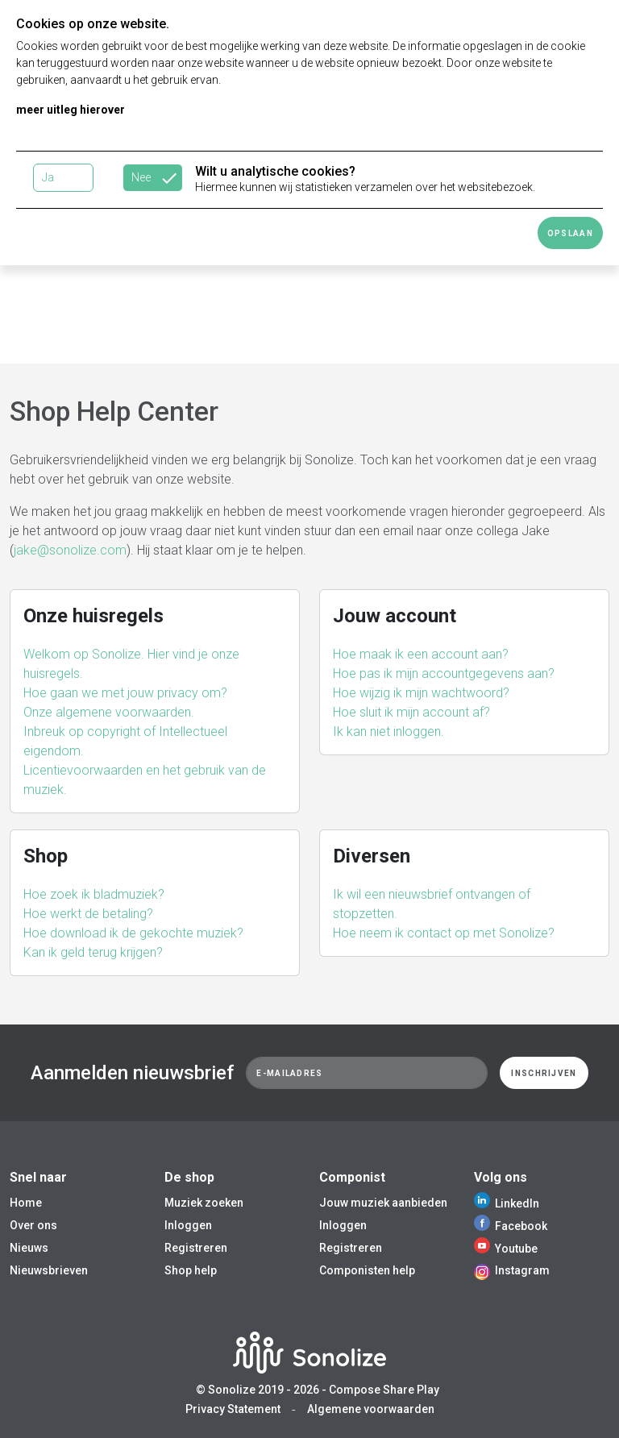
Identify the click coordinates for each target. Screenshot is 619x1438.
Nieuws (29, 1247)
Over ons (33, 1225)
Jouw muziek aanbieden (383, 1202)
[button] (154, 664)
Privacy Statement (232, 1409)
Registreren (195, 1247)
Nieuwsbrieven (49, 1270)
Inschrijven (543, 1073)
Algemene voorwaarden (370, 1409)
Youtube (506, 1248)
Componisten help (367, 1270)
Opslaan (570, 233)
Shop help (190, 1270)
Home (26, 1202)
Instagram (512, 1270)
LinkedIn (506, 1203)
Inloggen (188, 1225)
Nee (141, 177)
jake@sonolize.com (70, 550)
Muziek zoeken (203, 1202)
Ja (48, 177)
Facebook (510, 1226)
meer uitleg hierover (70, 109)
